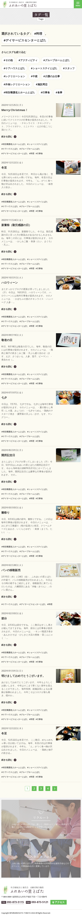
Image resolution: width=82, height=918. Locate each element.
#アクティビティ (28, 60)
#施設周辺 (41, 84)
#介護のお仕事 (51, 76)
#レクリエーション (14, 76)
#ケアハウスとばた (14, 68)
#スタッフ (69, 68)
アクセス (60, 902)
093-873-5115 (15, 902)
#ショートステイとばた (44, 68)
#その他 (8, 60)
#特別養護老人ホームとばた (19, 92)
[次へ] (54, 788)
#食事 (59, 92)
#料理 (38, 33)
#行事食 (45, 92)
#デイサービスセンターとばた (25, 40)
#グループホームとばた (56, 60)
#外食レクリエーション (17, 84)
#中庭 (34, 76)
